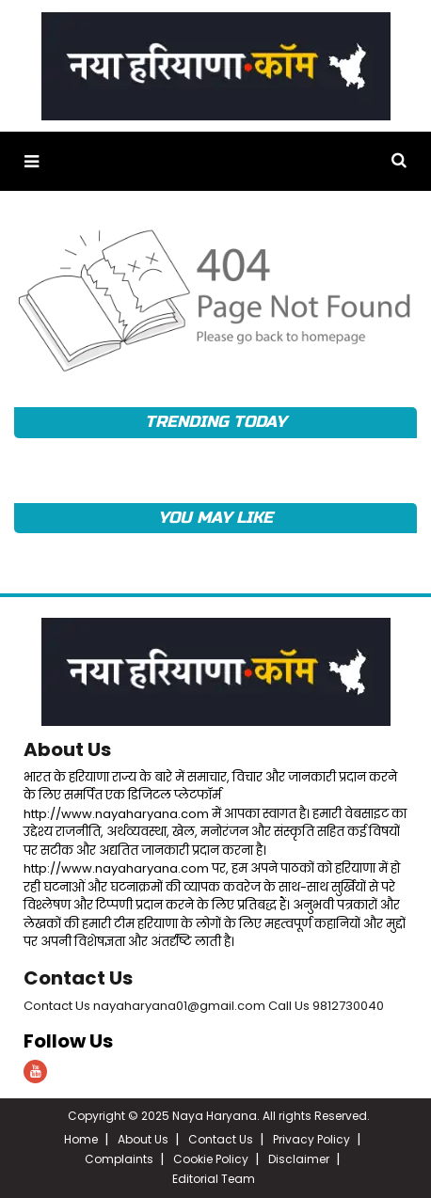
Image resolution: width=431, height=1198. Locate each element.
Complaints (119, 1159)
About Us (67, 749)
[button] (31, 161)
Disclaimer (298, 1159)
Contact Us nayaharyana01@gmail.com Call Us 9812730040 (204, 1006)
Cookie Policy (210, 1159)
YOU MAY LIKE (215, 518)
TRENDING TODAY (215, 422)
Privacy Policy (311, 1139)
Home (81, 1139)
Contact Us (78, 978)
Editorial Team (213, 1179)
